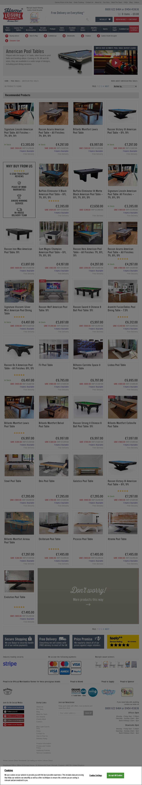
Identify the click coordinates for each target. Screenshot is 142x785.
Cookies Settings (95, 775)
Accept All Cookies (115, 775)
